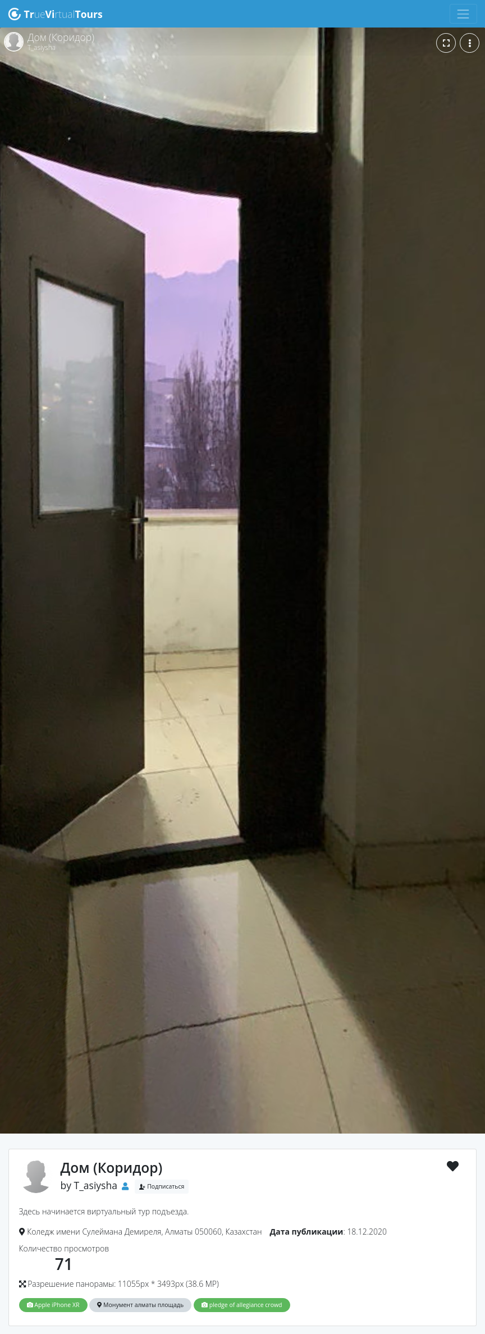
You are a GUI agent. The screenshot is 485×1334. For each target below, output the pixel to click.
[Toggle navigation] (463, 14)
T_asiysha (95, 1185)
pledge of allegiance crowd (242, 1305)
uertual (55, 14)
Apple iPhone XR (53, 1305)
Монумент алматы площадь (140, 1305)
